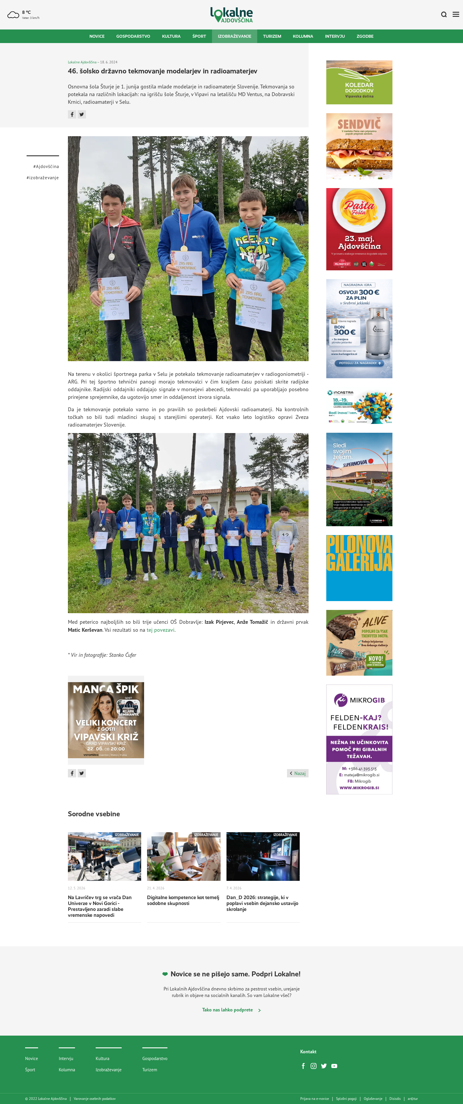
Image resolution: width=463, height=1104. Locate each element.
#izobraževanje (43, 177)
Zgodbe (365, 36)
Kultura (171, 36)
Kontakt (308, 1051)
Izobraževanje (234, 36)
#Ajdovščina (46, 166)
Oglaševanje (373, 1098)
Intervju (335, 36)
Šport (199, 36)
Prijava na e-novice (314, 1098)
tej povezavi (161, 629)
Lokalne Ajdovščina (82, 62)
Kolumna (303, 36)
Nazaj (298, 773)
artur (413, 1098)
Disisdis (395, 1098)
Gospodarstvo (133, 36)
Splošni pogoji (346, 1098)
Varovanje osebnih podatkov (95, 1098)
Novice (97, 36)
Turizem (272, 36)
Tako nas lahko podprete (231, 1010)
